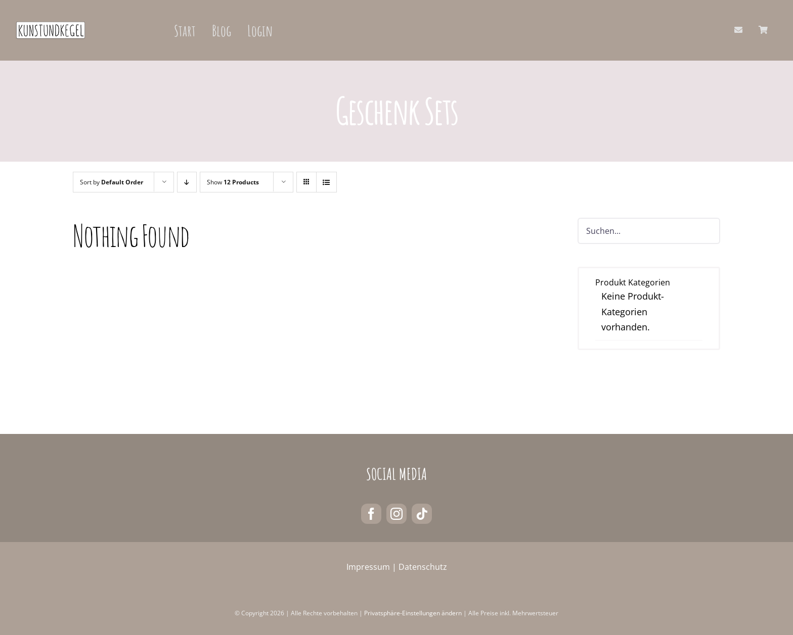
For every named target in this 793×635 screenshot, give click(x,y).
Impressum (368, 566)
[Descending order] (187, 182)
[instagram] (396, 514)
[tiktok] (422, 514)
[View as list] (326, 182)
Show (233, 182)
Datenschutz (423, 566)
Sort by (111, 182)
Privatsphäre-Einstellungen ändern (413, 613)
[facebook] (371, 514)
